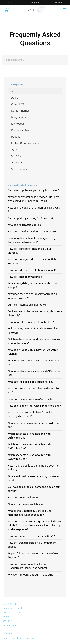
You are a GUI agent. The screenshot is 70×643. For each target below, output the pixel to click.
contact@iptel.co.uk (12, 608)
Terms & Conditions (13, 638)
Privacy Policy (30, 638)
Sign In (11, 2)
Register (35, 2)
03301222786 (10, 603)
